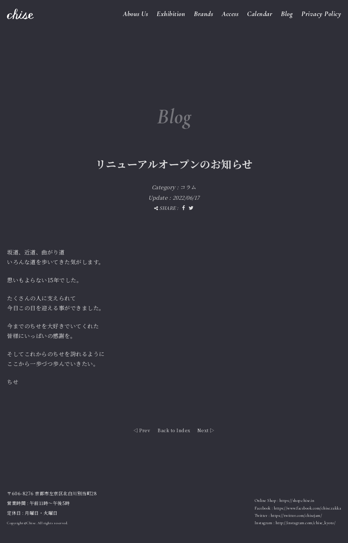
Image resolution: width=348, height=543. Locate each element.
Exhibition (171, 14)
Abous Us (135, 14)
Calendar (259, 14)
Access (230, 14)
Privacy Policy (321, 14)
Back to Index (174, 430)
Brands (203, 14)
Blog (287, 14)
